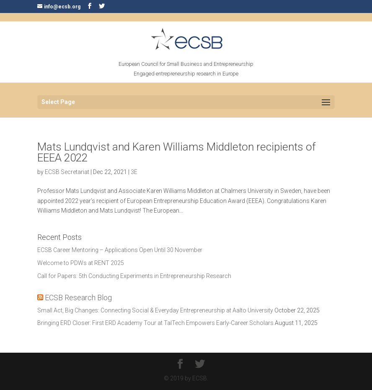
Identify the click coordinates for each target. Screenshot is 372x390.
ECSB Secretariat (67, 172)
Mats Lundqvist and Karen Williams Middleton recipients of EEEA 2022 (176, 152)
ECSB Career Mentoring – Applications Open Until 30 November (119, 250)
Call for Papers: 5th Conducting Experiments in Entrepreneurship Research (134, 276)
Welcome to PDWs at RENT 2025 (80, 263)
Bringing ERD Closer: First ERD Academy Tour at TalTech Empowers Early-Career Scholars (155, 323)
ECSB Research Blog (78, 297)
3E (134, 172)
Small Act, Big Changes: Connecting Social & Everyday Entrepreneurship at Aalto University (155, 310)
